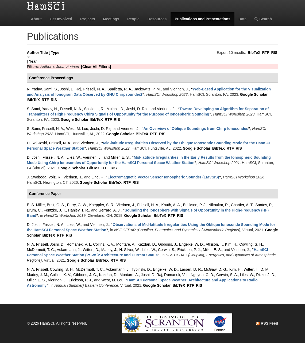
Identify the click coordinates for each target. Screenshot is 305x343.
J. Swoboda (37, 177)
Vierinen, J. (179, 89)
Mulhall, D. (115, 109)
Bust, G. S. (56, 205)
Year (33, 61)
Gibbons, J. (167, 244)
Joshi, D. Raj (70, 89)
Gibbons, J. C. (85, 275)
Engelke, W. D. (191, 244)
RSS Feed (267, 323)
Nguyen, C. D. (202, 275)
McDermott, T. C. (41, 250)
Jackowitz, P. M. (147, 89)
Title (44, 52)
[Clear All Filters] (96, 67)
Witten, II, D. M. (256, 269)
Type (55, 52)
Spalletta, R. (94, 109)
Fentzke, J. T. (55, 210)
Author (33, 52)
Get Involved (61, 19)
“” (196, 128)
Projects (87, 19)
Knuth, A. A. (171, 205)
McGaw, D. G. (215, 269)
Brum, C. (34, 210)
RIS (274, 52)
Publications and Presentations (202, 19)
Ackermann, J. (68, 250)
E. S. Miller (36, 205)
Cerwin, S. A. (227, 275)
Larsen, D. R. (191, 269)
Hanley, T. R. (78, 210)
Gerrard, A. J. (109, 210)
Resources (157, 19)
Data (242, 19)
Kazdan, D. (146, 244)
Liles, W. (74, 157)
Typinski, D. (141, 269)
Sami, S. (51, 89)
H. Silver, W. (129, 250)
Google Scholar (254, 94)
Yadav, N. (50, 109)
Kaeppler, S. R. (101, 205)
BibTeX (254, 52)
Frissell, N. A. (94, 89)
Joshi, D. (57, 244)
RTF (265, 52)
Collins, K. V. (103, 244)
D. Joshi (34, 157)
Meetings (111, 19)
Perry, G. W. (77, 205)
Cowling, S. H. (251, 244)
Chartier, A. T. (242, 205)
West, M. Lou (77, 128)
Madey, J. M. (37, 275)
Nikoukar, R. (219, 205)
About (36, 19)
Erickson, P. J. (194, 205)
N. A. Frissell (37, 244)
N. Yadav (34, 89)
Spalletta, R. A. (119, 89)
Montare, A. (126, 244)
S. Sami (33, 109)
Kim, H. (231, 244)
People (133, 19)
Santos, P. (263, 205)
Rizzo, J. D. (265, 275)
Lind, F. (97, 177)
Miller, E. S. (120, 157)
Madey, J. (109, 250)
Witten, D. (91, 250)
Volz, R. (54, 177)
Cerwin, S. (166, 250)
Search (263, 19)
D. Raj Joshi (37, 143)
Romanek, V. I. (79, 244)
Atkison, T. (214, 244)
